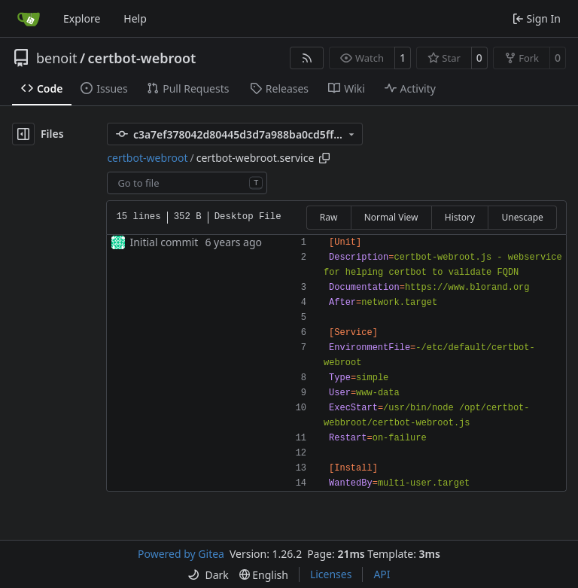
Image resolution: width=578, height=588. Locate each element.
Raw (329, 217)
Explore (81, 18)
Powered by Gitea (181, 554)
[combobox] (187, 183)
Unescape (522, 217)
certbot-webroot (142, 58)
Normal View (391, 217)
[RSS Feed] (307, 58)
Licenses (331, 574)
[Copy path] (324, 158)
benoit (56, 58)
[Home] (29, 18)
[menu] (207, 575)
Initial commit (163, 242)
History (460, 217)
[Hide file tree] (23, 134)
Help (135, 18)
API (381, 574)
